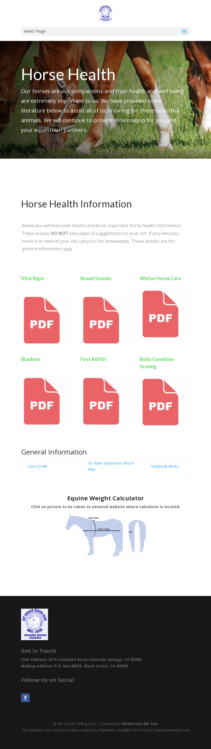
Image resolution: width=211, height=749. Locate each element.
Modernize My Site (140, 723)
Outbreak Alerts (165, 466)
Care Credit (37, 466)
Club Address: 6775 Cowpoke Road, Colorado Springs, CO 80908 (81, 659)
